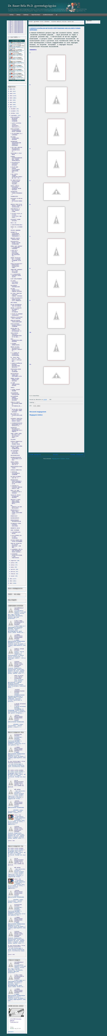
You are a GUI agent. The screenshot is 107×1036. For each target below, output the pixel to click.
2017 (11, 100)
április (13, 569)
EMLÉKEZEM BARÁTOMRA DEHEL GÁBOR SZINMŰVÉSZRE (16, 447)
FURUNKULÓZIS (14, 196)
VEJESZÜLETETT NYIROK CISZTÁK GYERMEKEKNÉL (15, 243)
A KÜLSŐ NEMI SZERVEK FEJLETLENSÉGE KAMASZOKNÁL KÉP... (15, 170)
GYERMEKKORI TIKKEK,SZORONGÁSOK (16, 193)
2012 (11, 581)
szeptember (14, 115)
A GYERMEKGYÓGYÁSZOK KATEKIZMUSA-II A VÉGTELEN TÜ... (16, 424)
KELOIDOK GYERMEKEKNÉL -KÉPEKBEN (15, 138)
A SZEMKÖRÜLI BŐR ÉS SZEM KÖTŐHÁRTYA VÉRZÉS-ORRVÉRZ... (16, 551)
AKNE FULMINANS (15, 530)
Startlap (11, 14)
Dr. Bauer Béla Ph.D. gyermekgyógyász (32, 5)
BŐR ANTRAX (14, 302)
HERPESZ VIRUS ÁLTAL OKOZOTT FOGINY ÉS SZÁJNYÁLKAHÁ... (16, 206)
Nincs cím (13, 222)
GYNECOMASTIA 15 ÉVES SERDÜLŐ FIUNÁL (15, 210)
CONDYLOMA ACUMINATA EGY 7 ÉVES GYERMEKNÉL (16, 271)
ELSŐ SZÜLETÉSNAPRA (16, 278)
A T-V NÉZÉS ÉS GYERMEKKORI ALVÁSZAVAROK (15, 354)
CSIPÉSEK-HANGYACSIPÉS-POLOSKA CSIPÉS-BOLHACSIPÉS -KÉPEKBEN (18, 664)
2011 (11, 583)
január (13, 576)
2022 (11, 89)
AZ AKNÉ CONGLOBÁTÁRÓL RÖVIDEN (15, 384)
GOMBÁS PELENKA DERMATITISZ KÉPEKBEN (15, 380)
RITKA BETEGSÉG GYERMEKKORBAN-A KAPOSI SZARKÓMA (16, 130)
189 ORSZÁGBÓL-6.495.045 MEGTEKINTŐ (15, 452)
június (13, 565)
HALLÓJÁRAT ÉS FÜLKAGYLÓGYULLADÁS (16, 415)
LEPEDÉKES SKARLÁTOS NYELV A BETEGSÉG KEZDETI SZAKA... (16, 420)
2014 (11, 106)
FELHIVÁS (13, 439)
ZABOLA (12, 387)
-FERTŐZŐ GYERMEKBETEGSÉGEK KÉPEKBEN (19, 691)
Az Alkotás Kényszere (48, 14)
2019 (11, 95)
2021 (11, 91)
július (13, 562)
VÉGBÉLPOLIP (14, 516)
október (13, 113)
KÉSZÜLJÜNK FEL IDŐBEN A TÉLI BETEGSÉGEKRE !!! (16, 330)
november (13, 111)
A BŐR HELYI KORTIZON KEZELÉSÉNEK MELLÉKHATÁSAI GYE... (15, 253)
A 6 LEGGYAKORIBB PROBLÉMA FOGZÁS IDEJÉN (16, 275)
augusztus (14, 560)
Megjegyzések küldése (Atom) (60, 458)
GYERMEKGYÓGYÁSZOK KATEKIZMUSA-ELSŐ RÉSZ (16, 459)
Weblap (18, 14)
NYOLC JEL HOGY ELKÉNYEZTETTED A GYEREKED (16, 492)
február (13, 573)
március (13, 571)
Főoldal (55, 454)
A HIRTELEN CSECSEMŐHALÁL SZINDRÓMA (15, 473)
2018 (11, 98)
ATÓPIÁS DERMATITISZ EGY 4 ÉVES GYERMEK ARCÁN (16, 443)
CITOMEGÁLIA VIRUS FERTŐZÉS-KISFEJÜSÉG (16, 525)
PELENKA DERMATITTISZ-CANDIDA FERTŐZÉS (16, 290)
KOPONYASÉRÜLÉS (15, 518)
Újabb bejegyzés (35, 454)
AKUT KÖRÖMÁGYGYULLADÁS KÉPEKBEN (16, 340)
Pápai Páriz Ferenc (36, 14)
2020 (11, 93)
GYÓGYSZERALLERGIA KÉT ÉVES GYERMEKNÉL (16, 370)
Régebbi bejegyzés (76, 454)
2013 (11, 578)
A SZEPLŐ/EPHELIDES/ (16, 224)
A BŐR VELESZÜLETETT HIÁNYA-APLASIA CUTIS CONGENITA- (16, 299)
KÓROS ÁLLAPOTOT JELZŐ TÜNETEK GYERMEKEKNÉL (18, 677)
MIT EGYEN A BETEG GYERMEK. (16, 770)
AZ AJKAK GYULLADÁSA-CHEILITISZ (14, 282)
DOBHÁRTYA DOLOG (15, 528)
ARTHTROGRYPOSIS (15, 455)
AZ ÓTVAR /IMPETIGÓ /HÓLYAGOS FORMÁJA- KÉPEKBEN (16, 295)
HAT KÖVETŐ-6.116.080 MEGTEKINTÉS (16, 507)
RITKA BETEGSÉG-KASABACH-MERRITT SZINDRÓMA (16, 325)
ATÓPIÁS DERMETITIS (16, 470)
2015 (11, 104)
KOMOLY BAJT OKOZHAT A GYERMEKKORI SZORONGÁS (16, 247)
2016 (11, 102)
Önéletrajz (26, 14)
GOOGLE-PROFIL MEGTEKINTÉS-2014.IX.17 (15, 463)
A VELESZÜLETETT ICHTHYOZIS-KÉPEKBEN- (15, 164)
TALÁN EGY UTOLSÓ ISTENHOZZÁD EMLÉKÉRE (15, 496)
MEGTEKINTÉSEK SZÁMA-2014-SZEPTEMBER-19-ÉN (16, 375)
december (13, 108)
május (13, 567)
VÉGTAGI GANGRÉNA (15, 230)
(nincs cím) (17, 815)
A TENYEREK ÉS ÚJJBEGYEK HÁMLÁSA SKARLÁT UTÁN (16, 487)
